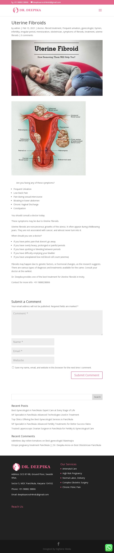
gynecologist (87, 28)
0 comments (27, 35)
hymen (98, 28)
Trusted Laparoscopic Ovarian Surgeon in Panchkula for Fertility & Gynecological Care (52, 428)
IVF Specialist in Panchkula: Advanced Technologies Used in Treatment (45, 414)
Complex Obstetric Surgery (75, 482)
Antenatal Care (69, 468)
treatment (90, 31)
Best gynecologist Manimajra (59, 440)
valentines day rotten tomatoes (26, 440)
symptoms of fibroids (73, 31)
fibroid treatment (53, 28)
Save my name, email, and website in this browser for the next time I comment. (53, 367)
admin (17, 28)
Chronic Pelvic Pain (71, 487)
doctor (40, 28)
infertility (15, 31)
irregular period (28, 31)
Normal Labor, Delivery (73, 477)
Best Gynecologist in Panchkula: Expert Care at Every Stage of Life (43, 410)
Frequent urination (71, 28)
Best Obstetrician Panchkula (87, 445)
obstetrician (56, 31)
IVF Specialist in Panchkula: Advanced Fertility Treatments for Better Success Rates (51, 423)
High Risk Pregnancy (72, 473)
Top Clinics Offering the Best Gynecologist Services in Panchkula (42, 419)
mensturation (43, 31)
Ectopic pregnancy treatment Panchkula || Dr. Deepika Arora (40, 445)
